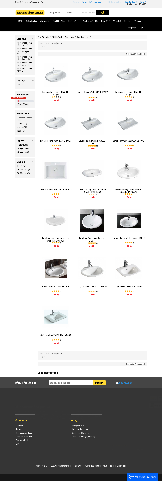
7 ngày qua (21, 145)
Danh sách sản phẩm (46, 440)
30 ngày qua (22, 152)
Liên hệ (143, 2)
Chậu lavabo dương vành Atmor (25, 64)
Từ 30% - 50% (22, 173)
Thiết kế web (78, 466)
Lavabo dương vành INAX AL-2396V (128, 93)
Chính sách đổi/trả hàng (81, 433)
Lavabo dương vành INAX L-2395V (92, 92)
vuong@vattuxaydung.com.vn (122, 437)
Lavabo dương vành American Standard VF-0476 (128, 191)
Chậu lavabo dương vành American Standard (25, 51)
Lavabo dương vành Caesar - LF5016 (92, 239)
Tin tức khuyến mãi (45, 429)
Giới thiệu (19, 426)
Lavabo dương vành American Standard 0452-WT (55, 239)
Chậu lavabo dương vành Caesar (25, 58)
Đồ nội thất (117, 21)
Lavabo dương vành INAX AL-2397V (92, 142)
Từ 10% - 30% (22, 170)
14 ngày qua (22, 148)
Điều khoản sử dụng (24, 433)
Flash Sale (42, 447)
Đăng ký (99, 382)
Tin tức (84, 2)
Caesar (20, 127)
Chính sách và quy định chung (83, 436)
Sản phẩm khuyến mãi (47, 444)
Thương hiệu (43, 426)
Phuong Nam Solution (92, 466)
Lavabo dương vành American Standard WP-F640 (92, 191)
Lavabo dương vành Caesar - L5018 (128, 238)
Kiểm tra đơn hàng (132, 2)
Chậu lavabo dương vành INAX (25, 44)
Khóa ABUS (105, 21)
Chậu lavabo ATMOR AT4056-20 (92, 286)
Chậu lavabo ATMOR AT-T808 (55, 286)
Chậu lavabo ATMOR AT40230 (128, 286)
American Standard (25, 118)
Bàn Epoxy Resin (119, 466)
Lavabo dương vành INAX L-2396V (55, 140)
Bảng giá (137, 21)
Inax (19, 131)
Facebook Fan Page (24, 440)
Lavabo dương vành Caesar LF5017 (56, 189)
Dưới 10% (21, 166)
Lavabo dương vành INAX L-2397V (128, 140)
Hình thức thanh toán (115, 2)
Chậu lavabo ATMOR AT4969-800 (55, 335)
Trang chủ (77, 2)
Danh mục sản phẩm (46, 436)
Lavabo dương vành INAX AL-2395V (55, 93)
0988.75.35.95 (125, 382)
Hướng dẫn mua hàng (97, 2)
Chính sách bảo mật (24, 436)
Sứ (18, 85)
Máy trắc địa (107, 466)
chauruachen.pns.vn (120, 433)
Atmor (19, 123)
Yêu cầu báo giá (44, 433)
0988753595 (113, 430)
